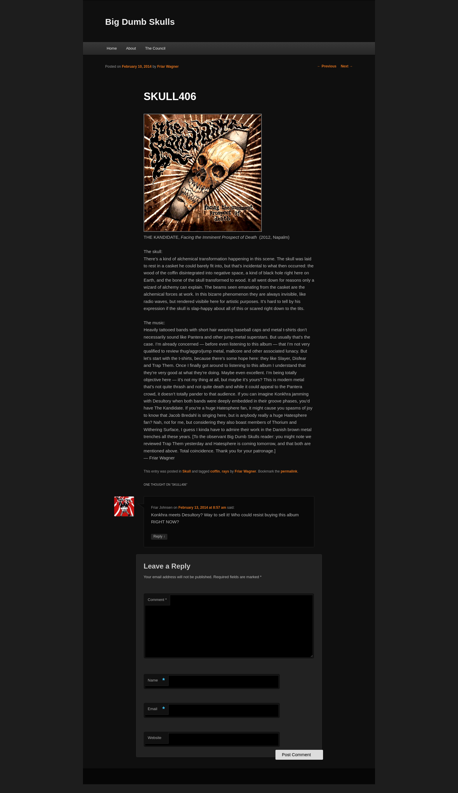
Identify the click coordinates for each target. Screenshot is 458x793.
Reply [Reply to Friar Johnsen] (159, 536)
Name (156, 680)
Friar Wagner (168, 67)
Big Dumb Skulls (140, 22)
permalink (289, 471)
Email (156, 709)
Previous (326, 66)
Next (347, 66)
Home (112, 48)
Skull (187, 471)
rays (225, 471)
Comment (157, 599)
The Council (155, 48)
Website (155, 738)
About (131, 48)
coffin (215, 471)
